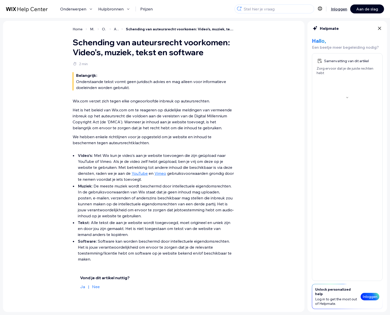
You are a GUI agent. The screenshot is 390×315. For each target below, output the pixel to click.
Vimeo (160, 173)
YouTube (140, 173)
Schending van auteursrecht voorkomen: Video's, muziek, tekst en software (180, 29)
